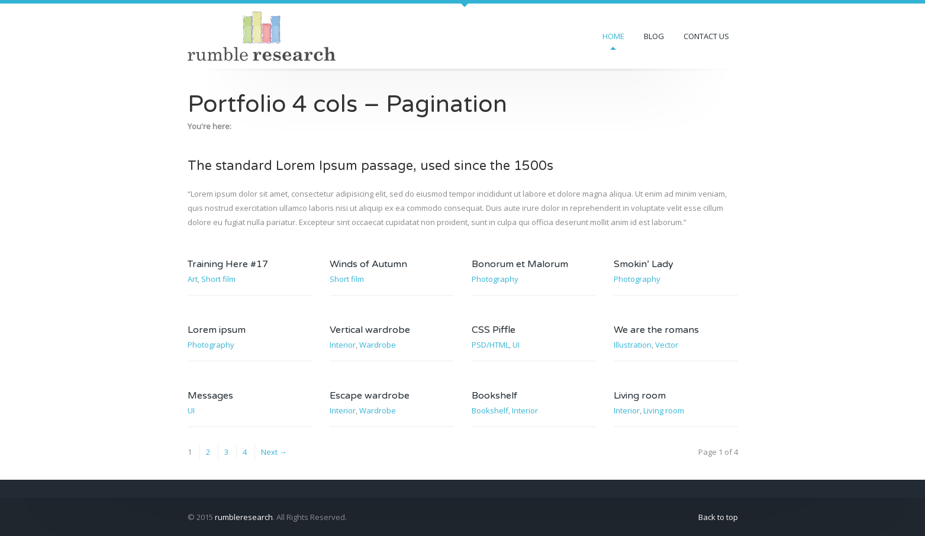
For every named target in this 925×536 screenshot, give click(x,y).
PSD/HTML (490, 344)
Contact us (706, 36)
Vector (666, 344)
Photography (495, 279)
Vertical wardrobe (370, 330)
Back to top (718, 517)
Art (193, 279)
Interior (343, 344)
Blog (654, 36)
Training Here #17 (228, 264)
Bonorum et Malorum (520, 264)
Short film (218, 279)
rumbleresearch (244, 517)
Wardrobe (377, 344)
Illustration (633, 344)
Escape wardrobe (370, 396)
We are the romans (656, 330)
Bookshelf (494, 396)
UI (516, 344)
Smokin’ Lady (643, 264)
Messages (210, 396)
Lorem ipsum (217, 330)
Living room (640, 396)
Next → (274, 452)
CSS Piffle (493, 330)
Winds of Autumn (368, 264)
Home (613, 36)
